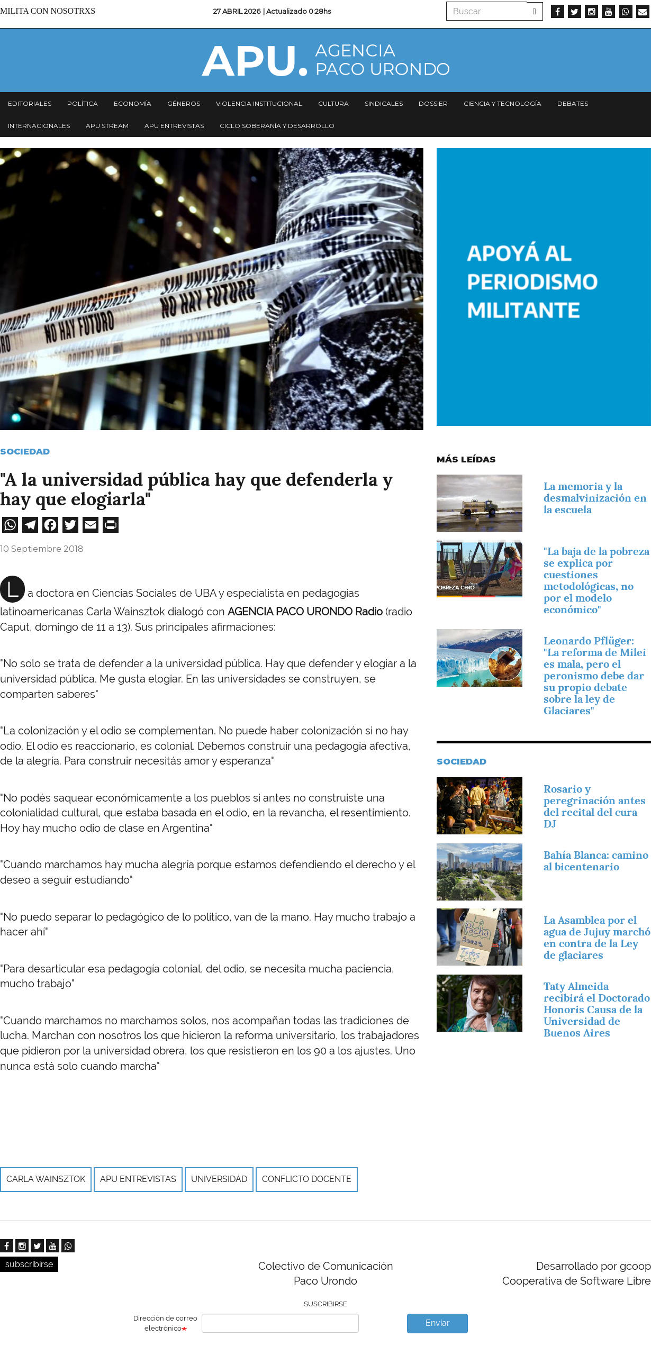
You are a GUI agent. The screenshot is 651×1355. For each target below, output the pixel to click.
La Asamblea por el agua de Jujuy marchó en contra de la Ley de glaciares (597, 937)
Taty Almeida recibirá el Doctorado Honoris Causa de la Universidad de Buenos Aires (597, 1009)
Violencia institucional (259, 103)
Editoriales (29, 103)
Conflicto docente (306, 1179)
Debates (572, 103)
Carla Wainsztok (45, 1179)
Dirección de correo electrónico (165, 1323)
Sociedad (25, 452)
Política (82, 103)
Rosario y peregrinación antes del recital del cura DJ (595, 806)
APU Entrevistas (174, 126)
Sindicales (384, 103)
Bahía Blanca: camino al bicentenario (596, 861)
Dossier (433, 103)
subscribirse (29, 1264)
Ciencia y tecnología (502, 103)
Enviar (438, 1323)
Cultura (333, 103)
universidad (219, 1179)
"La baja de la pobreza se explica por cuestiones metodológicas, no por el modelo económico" (596, 580)
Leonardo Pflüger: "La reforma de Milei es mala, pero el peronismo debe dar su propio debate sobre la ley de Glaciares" (595, 675)
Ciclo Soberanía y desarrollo (277, 126)
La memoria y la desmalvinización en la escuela (595, 497)
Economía (132, 103)
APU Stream (107, 126)
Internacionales (39, 126)
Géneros (183, 103)
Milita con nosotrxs (47, 10)
